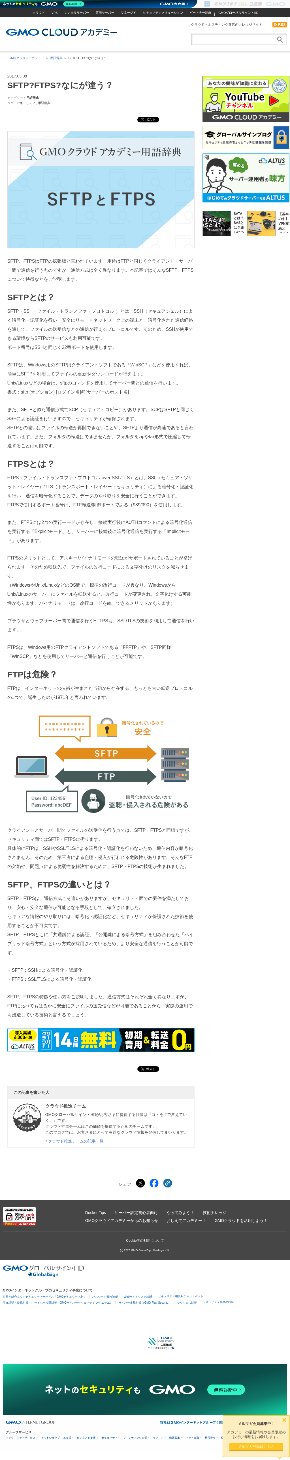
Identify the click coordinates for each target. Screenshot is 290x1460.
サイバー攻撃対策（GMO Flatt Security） (145, 1302)
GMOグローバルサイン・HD (238, 12)
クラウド (39, 12)
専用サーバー (105, 12)
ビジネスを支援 (86, 1438)
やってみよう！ (180, 1212)
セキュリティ (26, 103)
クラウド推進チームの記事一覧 (76, 1141)
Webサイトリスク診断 (138, 1296)
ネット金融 (192, 1438)
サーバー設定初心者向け (136, 1212)
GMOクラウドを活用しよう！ (241, 1220)
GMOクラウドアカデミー (62, 32)
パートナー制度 (200, 12)
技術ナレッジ (215, 1212)
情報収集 (174, 1438)
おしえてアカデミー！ (186, 1220)
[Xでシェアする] (140, 1183)
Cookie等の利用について (145, 1241)
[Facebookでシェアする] (154, 1183)
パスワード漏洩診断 (105, 1296)
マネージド (128, 12)
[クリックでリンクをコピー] (167, 1183)
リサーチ (158, 1438)
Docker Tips (95, 1212)
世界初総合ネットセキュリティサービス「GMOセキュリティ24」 (44, 1296)
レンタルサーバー (76, 12)
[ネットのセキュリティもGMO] (43, 4)
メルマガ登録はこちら (256, 1446)
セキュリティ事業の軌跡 (218, 1302)
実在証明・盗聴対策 (15, 1302)
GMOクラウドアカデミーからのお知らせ (121, 1220)
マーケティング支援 (135, 1438)
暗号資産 (210, 1438)
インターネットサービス (20, 1438)
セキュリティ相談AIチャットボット (180, 1296)
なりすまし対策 (187, 1302)
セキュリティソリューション (163, 12)
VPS (55, 12)
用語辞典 (56, 58)
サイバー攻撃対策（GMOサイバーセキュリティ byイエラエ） (73, 1302)
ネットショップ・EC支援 (56, 1438)
